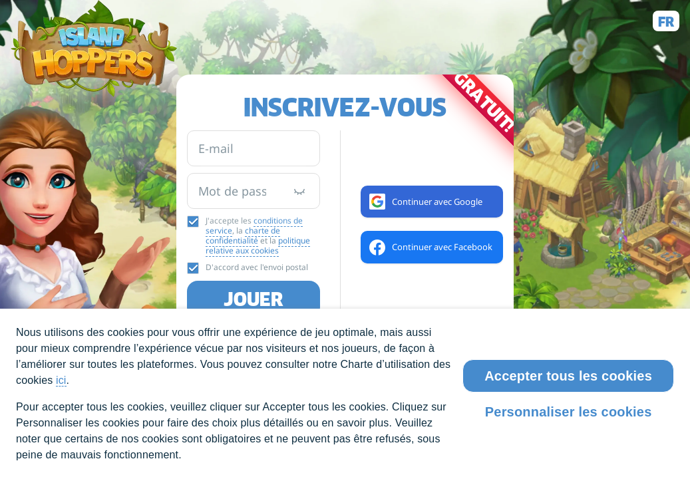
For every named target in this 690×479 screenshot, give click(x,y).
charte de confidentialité (243, 235)
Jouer (253, 299)
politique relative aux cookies (258, 245)
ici (61, 380)
